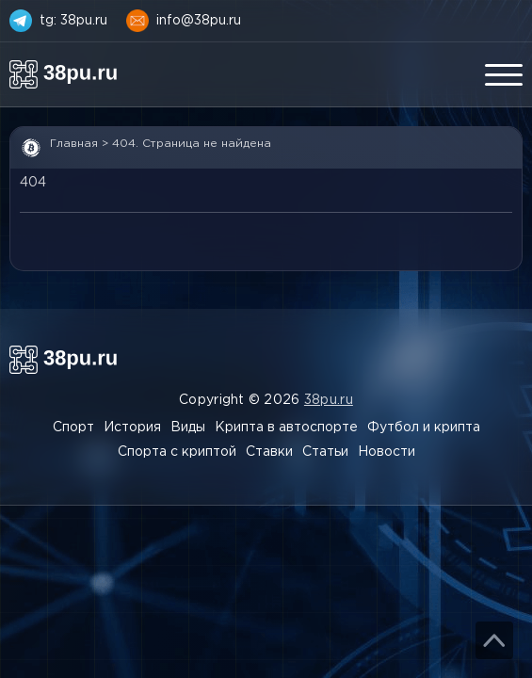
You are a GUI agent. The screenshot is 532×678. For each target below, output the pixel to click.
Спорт (73, 427)
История (132, 427)
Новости (386, 452)
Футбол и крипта (423, 427)
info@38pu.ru (198, 20)
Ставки (269, 452)
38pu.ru (328, 400)
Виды (187, 427)
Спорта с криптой (177, 452)
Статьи (325, 452)
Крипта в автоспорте (286, 427)
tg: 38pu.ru (73, 20)
